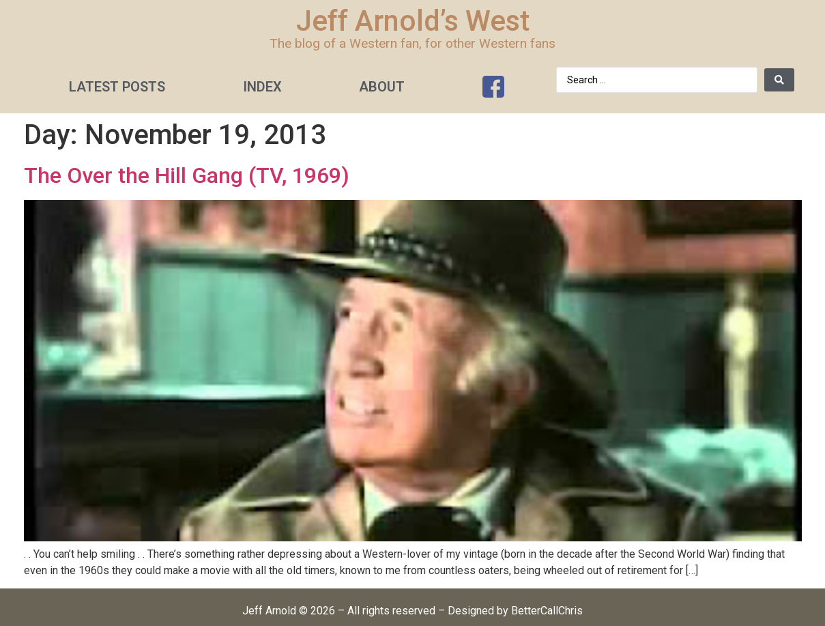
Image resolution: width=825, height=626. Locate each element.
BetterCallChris (547, 610)
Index (262, 87)
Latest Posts (117, 87)
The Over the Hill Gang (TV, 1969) (186, 175)
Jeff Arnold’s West (413, 21)
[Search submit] (779, 79)
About (382, 87)
